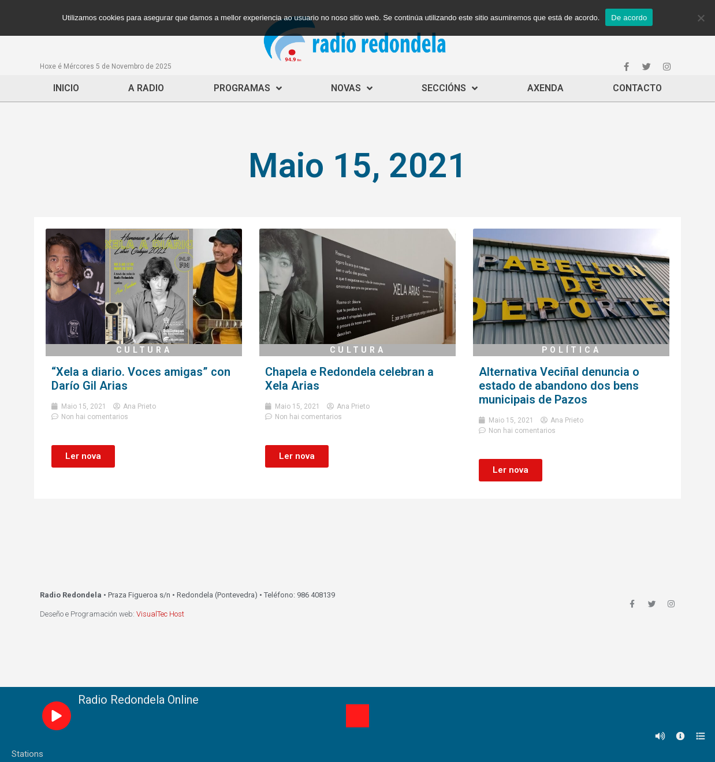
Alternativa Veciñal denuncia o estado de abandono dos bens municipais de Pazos (559, 385)
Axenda (545, 88)
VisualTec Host (160, 614)
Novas (352, 88)
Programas (248, 88)
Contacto (637, 88)
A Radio (146, 88)
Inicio (66, 88)
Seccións (450, 88)
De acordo (629, 17)
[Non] (700, 18)
